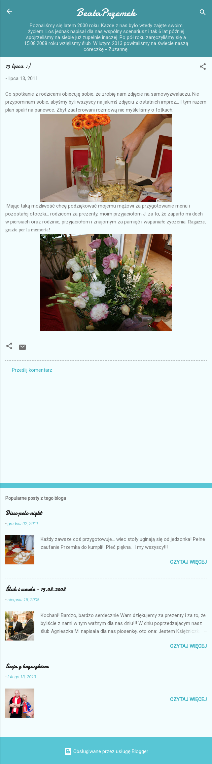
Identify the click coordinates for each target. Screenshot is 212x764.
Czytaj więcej (188, 562)
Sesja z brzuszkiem (27, 666)
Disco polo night (23, 513)
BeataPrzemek (106, 12)
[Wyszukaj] (203, 13)
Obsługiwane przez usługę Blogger (106, 751)
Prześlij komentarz (32, 370)
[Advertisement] (106, 426)
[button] (203, 68)
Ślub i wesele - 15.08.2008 (35, 589)
